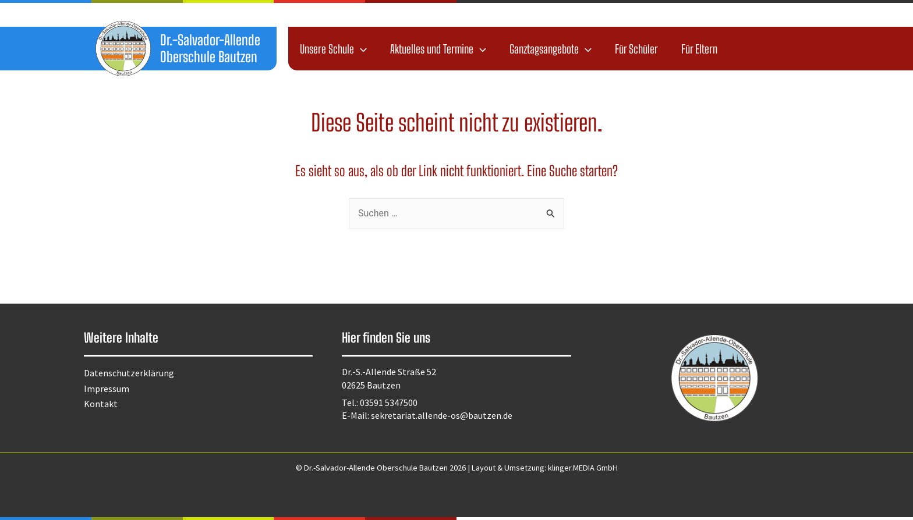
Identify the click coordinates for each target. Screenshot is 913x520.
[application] (360, 48)
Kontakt (101, 403)
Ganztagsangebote (550, 48)
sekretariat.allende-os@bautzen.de (441, 415)
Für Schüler (636, 49)
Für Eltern (699, 49)
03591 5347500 (388, 402)
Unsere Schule (333, 48)
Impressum (106, 388)
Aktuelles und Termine (438, 48)
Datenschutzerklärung (129, 373)
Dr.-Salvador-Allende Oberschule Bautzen (210, 48)
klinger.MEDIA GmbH (583, 467)
